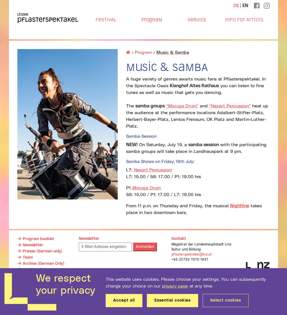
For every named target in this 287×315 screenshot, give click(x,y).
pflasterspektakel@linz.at (192, 254)
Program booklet (38, 239)
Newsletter (33, 245)
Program (151, 19)
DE (236, 5)
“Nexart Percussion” (230, 106)
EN (245, 5)
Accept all (124, 300)
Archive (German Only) (43, 264)
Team (28, 257)
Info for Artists (244, 19)
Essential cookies (172, 300)
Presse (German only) (42, 251)
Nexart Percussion (153, 170)
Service (197, 19)
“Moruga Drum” (182, 106)
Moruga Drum (146, 188)
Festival (106, 19)
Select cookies (225, 300)
